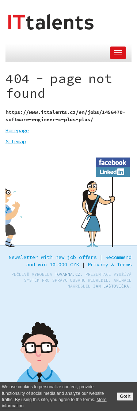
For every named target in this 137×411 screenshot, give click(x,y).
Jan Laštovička (111, 286)
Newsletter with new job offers (52, 257)
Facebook (113, 161)
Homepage (17, 130)
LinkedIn (113, 170)
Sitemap (15, 141)
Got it (125, 396)
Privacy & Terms (110, 264)
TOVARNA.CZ (67, 274)
